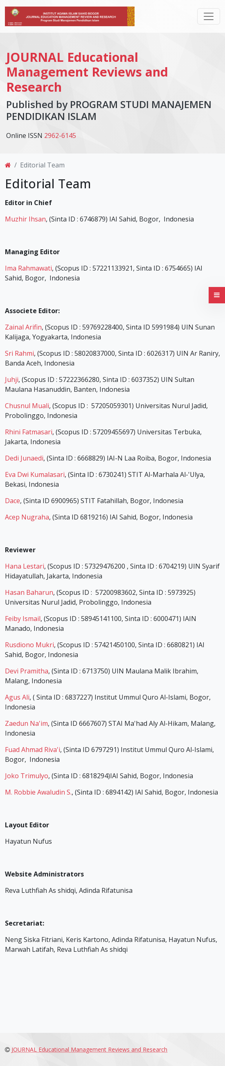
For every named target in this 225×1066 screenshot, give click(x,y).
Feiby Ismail (22, 618)
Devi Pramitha (26, 670)
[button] (217, 295)
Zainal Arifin (23, 327)
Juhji (11, 379)
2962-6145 (60, 135)
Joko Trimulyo (26, 775)
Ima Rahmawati (28, 268)
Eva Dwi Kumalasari (35, 474)
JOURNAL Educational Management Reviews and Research (87, 72)
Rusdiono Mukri (29, 644)
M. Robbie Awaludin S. (38, 792)
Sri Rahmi (19, 353)
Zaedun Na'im (26, 723)
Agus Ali (17, 697)
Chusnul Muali (27, 405)
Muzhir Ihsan (25, 219)
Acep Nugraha (27, 517)
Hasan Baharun (29, 592)
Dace (12, 500)
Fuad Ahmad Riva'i (32, 749)
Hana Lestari (24, 566)
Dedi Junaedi (24, 458)
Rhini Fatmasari (28, 431)
